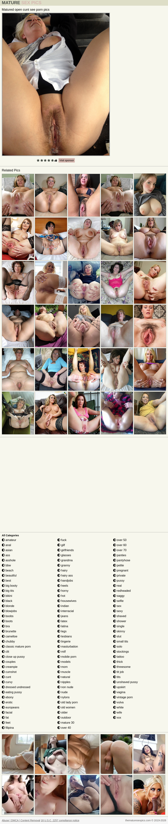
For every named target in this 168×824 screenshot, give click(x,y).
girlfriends (65, 550)
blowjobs (9, 611)
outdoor (64, 717)
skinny (119, 631)
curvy (7, 682)
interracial (65, 611)
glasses (64, 555)
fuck (61, 540)
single (118, 626)
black (7, 600)
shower (119, 621)
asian (7, 550)
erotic (7, 702)
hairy (62, 570)
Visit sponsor (66, 160)
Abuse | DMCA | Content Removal (21, 820)
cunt (6, 677)
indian (63, 605)
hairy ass (65, 575)
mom (62, 666)
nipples (63, 682)
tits (117, 677)
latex (62, 621)
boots (7, 621)
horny (62, 590)
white (118, 707)
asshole (9, 560)
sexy (118, 611)
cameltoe (9, 636)
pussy (118, 580)
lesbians (64, 636)
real (117, 585)
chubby (8, 641)
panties (119, 555)
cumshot (9, 671)
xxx (117, 717)
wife (117, 712)
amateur (9, 540)
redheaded (122, 590)
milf (61, 651)
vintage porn (123, 697)
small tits (120, 641)
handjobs (65, 580)
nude (62, 692)
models (63, 661)
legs (61, 631)
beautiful (9, 575)
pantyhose (121, 560)
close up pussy (13, 656)
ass (6, 555)
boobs (7, 616)
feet (6, 722)
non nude (65, 687)
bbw (6, 565)
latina (62, 626)
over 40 (64, 727)
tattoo (118, 656)
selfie (118, 600)
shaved (119, 616)
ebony (7, 697)
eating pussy (12, 692)
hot (61, 595)
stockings (121, 651)
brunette (9, 631)
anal (6, 545)
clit (5, 651)
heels (62, 585)
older (62, 712)
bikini (7, 595)
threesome (122, 666)
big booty (9, 585)
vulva (118, 702)
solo (117, 646)
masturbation (67, 646)
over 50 (120, 540)
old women (66, 707)
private (119, 575)
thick (118, 661)
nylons (63, 697)
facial (7, 712)
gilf (61, 545)
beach (7, 570)
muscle (63, 671)
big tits (8, 590)
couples (9, 661)
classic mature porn (16, 646)
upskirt (119, 687)
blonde (8, 605)
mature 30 (65, 722)
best (6, 580)
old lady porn (67, 702)
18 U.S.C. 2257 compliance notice (60, 820)
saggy (119, 595)
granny (63, 565)
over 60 (120, 545)
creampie (9, 666)
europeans (10, 707)
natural (63, 677)
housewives (66, 600)
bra (6, 626)
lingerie (63, 641)
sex (117, 605)
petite (118, 565)
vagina (119, 692)
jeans (62, 616)
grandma (65, 560)
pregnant (120, 570)
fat (5, 717)
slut (117, 636)
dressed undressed (16, 687)
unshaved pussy (125, 682)
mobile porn (66, 656)
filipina (8, 727)
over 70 (120, 550)
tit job (118, 671)
